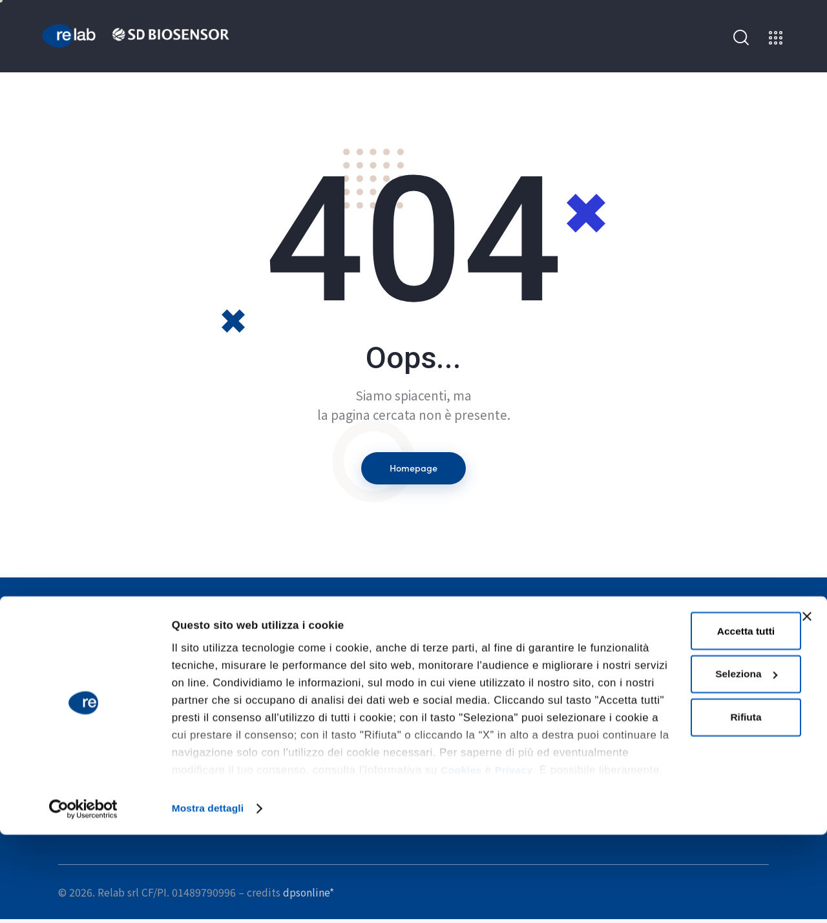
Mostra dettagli (211, 896)
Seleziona (684, 765)
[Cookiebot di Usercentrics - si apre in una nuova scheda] (83, 896)
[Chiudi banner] (806, 704)
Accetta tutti (683, 720)
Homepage (413, 469)
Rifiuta (683, 811)
